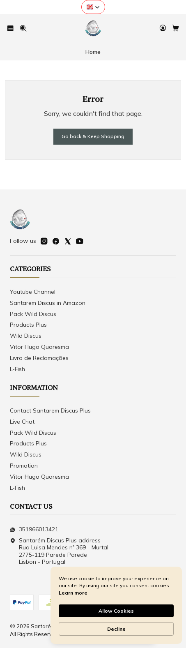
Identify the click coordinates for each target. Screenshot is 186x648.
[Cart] (175, 28)
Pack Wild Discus (33, 314)
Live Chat (22, 421)
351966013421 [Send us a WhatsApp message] (34, 529)
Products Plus (28, 324)
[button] (93, 7)
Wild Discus (25, 335)
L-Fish (17, 369)
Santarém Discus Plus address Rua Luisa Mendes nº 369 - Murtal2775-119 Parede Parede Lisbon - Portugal (59, 551)
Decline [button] (116, 629)
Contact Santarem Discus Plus (50, 410)
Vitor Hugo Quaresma (39, 347)
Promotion (24, 465)
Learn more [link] (73, 593)
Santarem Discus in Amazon (47, 303)
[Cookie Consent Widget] (116, 605)
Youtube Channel (32, 291)
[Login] (162, 28)
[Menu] (10, 28)
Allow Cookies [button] (116, 611)
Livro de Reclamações (39, 358)
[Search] (22, 28)
